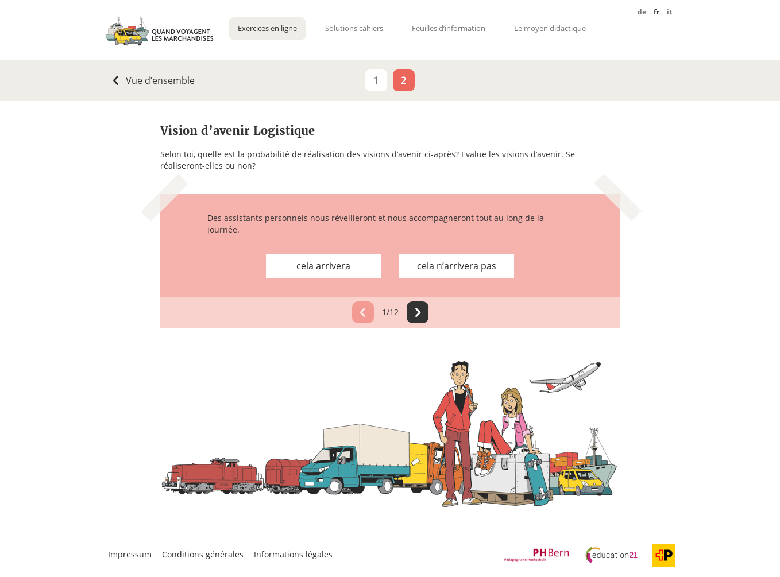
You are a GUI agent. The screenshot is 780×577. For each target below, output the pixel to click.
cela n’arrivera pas (456, 266)
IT (669, 12)
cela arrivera (323, 266)
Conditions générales (203, 554)
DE (642, 12)
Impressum (130, 554)
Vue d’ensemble (158, 80)
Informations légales (293, 554)
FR (656, 12)
